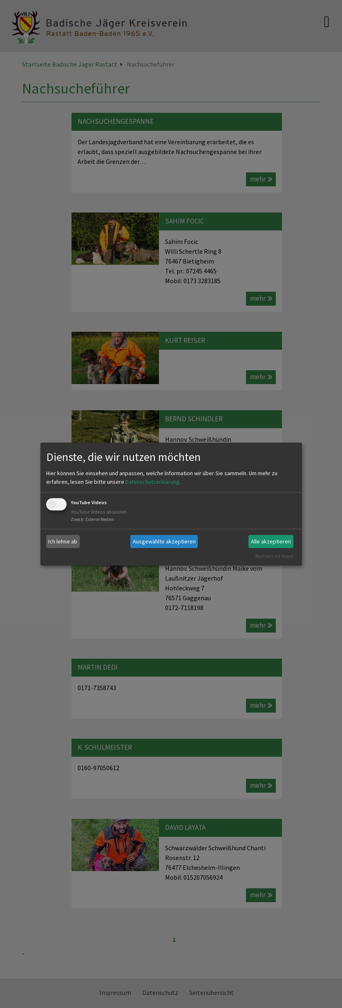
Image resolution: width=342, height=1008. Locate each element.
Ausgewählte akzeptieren (164, 541)
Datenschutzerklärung (152, 482)
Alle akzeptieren (271, 541)
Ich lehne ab (62, 541)
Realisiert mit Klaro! (274, 556)
